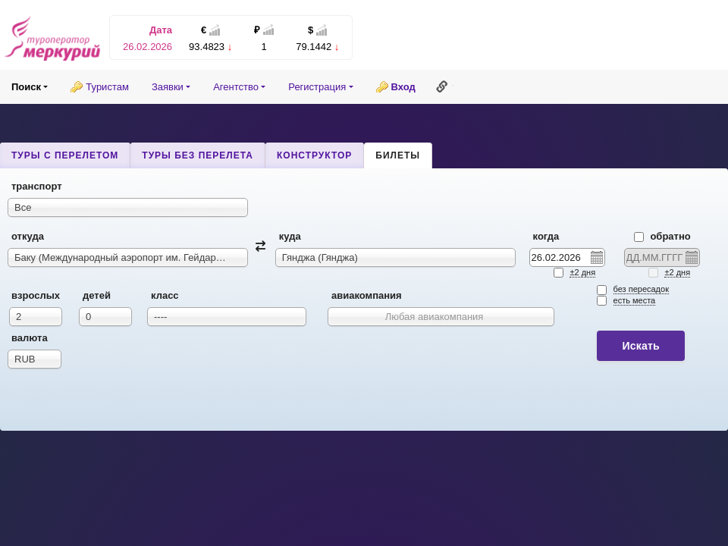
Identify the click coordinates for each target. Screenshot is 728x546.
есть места (634, 300)
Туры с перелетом (64, 155)
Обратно (662, 236)
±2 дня (582, 272)
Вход (403, 87)
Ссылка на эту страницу (442, 86)
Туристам (107, 87)
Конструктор (314, 155)
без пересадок (641, 288)
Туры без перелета (197, 155)
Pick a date (596, 257)
